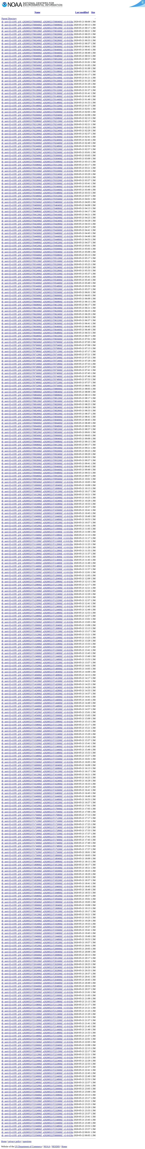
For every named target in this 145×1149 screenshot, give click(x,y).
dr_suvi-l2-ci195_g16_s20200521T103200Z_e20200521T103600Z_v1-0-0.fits (37, 510)
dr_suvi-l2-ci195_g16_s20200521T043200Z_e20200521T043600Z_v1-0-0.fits (37, 230)
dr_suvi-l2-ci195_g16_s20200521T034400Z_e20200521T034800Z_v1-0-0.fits (37, 193)
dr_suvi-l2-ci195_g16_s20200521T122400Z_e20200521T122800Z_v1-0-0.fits (37, 597)
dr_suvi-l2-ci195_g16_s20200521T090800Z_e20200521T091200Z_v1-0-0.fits (37, 445)
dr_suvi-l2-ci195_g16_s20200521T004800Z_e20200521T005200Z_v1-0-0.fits (37, 59)
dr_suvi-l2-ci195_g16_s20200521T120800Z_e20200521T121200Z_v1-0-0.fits (37, 585)
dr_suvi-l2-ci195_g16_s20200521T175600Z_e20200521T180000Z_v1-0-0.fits (37, 855)
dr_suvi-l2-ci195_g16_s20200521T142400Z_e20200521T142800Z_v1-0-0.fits (37, 690)
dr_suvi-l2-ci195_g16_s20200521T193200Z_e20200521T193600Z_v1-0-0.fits (37, 930)
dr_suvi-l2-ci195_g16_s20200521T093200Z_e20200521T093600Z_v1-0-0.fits (37, 463)
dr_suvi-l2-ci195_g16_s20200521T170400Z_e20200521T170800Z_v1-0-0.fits (37, 815)
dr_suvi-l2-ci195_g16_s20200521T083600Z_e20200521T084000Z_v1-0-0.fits (37, 420)
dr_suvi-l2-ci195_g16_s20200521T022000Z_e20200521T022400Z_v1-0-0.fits (37, 130)
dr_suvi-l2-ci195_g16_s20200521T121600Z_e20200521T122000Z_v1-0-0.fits (37, 591)
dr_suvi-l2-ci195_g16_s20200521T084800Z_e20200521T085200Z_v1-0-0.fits (37, 429)
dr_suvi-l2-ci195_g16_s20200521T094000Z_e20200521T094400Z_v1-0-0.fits (37, 469)
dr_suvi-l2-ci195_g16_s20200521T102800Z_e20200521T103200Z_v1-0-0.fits (37, 507)
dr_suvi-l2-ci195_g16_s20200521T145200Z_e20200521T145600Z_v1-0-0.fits (37, 712)
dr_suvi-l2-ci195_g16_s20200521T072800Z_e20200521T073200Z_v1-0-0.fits (37, 367)
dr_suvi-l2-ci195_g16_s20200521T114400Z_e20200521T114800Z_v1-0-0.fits (37, 566)
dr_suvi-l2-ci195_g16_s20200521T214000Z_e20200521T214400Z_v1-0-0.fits (37, 1029)
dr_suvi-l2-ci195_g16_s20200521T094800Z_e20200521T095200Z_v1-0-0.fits (37, 476)
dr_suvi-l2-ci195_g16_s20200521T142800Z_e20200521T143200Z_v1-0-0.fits (37, 693)
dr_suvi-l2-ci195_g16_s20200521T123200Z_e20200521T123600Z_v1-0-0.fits (37, 603)
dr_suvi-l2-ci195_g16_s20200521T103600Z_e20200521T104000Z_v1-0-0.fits (37, 513)
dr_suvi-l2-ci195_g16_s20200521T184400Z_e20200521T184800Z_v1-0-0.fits (37, 893)
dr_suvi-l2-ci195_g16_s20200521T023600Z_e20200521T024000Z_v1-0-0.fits (37, 140)
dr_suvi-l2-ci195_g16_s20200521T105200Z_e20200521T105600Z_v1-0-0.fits (37, 525)
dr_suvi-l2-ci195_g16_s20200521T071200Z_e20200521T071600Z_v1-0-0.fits (37, 354)
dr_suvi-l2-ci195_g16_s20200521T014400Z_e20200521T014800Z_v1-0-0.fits (37, 102)
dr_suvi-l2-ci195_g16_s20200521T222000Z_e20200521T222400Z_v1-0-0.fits (37, 1060)
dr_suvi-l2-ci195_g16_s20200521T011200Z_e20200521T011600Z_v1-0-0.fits (37, 77)
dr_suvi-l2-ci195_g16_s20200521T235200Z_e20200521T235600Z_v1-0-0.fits (37, 1132)
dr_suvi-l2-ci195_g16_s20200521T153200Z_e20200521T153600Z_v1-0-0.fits (37, 743)
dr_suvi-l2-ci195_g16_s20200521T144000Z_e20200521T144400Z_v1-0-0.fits (37, 703)
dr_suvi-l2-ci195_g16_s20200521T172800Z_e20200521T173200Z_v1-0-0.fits (37, 833)
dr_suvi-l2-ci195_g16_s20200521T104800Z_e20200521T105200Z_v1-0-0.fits (37, 522)
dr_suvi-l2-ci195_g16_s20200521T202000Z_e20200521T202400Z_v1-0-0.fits (37, 967)
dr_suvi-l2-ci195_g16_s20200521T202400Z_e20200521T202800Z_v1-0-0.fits (37, 970)
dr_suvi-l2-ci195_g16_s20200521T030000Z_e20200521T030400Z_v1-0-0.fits (37, 158)
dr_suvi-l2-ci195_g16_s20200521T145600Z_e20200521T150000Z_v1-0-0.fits (37, 715)
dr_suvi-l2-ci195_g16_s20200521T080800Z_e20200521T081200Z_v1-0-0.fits (37, 398)
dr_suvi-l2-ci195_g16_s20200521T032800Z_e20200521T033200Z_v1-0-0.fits (37, 180)
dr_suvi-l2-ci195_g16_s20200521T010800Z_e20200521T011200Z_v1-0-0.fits (37, 74)
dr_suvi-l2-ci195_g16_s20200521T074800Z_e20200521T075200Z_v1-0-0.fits (37, 382)
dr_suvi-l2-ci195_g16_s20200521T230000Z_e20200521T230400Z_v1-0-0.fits (37, 1092)
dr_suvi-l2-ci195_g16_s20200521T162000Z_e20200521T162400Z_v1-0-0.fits (37, 781)
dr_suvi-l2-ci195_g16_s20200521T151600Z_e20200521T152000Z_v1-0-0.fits (37, 731)
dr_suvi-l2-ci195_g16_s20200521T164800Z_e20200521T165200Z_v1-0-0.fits (37, 802)
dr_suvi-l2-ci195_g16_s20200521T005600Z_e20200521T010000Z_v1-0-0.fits (37, 65)
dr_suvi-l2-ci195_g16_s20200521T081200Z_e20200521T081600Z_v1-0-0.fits (37, 401)
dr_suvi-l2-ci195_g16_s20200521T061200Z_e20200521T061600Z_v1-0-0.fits (37, 308)
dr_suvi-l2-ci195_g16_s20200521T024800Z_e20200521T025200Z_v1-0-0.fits (37, 149)
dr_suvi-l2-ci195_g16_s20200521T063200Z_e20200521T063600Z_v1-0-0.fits (37, 323)
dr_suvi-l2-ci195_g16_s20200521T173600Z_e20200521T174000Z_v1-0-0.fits (37, 840)
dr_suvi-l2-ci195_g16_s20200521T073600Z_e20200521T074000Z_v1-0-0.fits (37, 373)
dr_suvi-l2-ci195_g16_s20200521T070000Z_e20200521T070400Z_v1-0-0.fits (37, 345)
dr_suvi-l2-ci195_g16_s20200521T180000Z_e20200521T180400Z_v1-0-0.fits (37, 858)
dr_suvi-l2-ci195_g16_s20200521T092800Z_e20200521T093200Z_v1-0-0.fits (37, 460)
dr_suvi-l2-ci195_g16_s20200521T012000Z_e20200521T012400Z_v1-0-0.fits (37, 84)
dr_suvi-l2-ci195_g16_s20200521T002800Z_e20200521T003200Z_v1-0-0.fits (37, 43)
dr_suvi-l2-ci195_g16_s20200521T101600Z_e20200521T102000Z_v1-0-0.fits (37, 497)
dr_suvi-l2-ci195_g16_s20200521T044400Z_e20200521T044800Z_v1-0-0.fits (37, 239)
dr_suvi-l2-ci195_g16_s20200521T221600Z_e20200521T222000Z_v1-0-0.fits (37, 1057)
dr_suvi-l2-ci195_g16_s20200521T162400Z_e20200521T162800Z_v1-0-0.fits (37, 784)
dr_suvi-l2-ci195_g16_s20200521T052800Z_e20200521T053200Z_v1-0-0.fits (37, 273)
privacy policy (14, 1141)
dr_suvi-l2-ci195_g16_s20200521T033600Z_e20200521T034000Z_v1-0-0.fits (37, 186)
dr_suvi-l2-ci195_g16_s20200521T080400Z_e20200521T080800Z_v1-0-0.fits (37, 395)
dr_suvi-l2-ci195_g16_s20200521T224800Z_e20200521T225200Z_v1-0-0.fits (37, 1082)
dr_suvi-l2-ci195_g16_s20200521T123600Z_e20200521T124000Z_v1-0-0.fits (37, 606)
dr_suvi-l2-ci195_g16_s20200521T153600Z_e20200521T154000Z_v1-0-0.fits (37, 746)
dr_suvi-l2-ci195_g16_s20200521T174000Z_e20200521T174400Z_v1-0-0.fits (37, 843)
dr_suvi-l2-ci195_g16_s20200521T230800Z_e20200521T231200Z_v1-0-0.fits (37, 1098)
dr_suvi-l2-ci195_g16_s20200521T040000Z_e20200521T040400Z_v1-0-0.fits (37, 205)
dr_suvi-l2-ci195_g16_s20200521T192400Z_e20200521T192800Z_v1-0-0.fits (37, 924)
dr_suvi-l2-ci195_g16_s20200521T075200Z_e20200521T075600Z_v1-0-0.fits (37, 385)
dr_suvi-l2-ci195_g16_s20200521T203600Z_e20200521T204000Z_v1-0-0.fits (37, 980)
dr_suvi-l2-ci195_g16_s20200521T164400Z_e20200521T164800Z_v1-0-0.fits (37, 799)
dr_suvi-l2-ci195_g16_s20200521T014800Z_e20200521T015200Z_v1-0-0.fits (37, 105)
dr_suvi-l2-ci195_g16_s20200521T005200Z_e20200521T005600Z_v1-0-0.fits (37, 62)
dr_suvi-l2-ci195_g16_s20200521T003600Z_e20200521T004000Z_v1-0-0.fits (37, 49)
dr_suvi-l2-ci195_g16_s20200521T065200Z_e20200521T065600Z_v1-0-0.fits (37, 339)
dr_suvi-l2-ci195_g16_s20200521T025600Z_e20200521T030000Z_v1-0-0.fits (37, 155)
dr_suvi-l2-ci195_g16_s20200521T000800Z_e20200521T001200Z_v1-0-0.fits (37, 28)
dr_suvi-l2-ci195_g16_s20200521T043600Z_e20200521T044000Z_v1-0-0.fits (37, 233)
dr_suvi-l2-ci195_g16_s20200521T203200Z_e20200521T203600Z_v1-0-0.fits (37, 977)
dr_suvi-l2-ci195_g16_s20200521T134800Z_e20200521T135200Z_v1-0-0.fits (37, 662)
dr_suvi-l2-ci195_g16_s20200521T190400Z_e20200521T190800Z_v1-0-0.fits (37, 908)
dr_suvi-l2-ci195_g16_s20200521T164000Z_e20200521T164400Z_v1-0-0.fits (37, 796)
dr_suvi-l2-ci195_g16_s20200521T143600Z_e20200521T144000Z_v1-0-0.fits (37, 700)
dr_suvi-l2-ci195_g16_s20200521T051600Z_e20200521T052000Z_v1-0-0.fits (37, 264)
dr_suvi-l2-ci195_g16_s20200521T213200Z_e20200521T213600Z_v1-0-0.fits (37, 1023)
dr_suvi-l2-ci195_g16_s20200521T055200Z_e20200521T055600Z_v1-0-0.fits (37, 292)
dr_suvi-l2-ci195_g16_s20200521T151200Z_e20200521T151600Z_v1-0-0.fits (37, 728)
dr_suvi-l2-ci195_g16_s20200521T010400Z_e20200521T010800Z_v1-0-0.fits (37, 71)
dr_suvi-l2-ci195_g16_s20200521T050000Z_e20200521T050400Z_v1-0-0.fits (37, 252)
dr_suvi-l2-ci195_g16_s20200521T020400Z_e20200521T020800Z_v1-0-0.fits (37, 118)
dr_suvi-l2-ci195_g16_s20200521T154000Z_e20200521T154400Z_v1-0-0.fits (37, 749)
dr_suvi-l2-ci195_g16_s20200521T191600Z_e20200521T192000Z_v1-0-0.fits (37, 917)
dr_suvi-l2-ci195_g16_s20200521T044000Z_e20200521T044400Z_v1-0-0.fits (37, 236)
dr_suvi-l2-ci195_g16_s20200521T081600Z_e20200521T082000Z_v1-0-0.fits (37, 404)
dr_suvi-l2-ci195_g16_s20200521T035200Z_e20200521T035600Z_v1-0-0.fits (37, 199)
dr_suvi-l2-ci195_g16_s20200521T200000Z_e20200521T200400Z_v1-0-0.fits (37, 952)
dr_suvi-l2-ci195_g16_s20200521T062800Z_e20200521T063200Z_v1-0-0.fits (37, 320)
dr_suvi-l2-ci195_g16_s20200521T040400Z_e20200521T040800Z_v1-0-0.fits (37, 208)
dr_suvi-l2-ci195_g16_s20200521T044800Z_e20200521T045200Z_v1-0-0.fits (37, 242)
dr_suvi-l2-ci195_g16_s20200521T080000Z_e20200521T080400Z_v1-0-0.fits (37, 392)
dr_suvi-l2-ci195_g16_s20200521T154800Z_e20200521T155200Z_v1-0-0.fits (37, 756)
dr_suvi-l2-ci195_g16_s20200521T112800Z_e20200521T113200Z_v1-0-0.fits (37, 553)
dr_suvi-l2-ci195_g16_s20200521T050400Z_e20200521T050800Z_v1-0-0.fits (37, 255)
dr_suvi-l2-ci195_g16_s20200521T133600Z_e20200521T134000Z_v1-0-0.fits (37, 653)
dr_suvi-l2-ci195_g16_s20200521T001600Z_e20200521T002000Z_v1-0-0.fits (37, 34)
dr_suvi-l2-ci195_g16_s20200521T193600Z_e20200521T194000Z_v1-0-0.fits (37, 933)
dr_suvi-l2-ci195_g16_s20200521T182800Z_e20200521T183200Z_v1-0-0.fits (37, 880)
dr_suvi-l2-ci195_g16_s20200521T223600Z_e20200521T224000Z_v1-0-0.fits (37, 1073)
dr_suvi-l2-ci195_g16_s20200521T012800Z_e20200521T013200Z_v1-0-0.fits (37, 90)
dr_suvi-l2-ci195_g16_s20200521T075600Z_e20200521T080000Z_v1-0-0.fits (37, 389)
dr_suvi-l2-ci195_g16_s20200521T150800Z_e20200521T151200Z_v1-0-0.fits (37, 725)
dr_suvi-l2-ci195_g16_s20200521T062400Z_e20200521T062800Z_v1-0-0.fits (37, 317)
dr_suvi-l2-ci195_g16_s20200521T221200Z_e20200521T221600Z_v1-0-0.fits (37, 1054)
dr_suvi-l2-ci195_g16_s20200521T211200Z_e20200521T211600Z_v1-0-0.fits (37, 1008)
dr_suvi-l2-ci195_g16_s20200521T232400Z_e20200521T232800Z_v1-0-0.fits (37, 1110)
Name (37, 12)
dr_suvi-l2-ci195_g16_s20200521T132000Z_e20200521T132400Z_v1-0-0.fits (37, 641)
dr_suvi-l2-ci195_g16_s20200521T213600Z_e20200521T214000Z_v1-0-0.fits (37, 1026)
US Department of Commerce (28, 1146)
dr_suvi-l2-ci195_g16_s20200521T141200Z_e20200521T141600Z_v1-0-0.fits (37, 681)
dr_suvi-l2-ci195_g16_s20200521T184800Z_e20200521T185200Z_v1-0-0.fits (37, 896)
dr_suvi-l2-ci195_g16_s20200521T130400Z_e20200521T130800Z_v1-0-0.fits (37, 628)
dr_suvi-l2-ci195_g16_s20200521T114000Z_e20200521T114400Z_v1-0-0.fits (37, 563)
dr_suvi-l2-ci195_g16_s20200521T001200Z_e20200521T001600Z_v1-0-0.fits (37, 31)
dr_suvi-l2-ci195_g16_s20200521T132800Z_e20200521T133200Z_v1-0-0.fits (37, 647)
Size (93, 12)
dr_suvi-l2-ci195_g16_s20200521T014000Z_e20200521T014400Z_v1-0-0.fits (37, 99)
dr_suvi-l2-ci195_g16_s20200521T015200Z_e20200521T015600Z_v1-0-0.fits (37, 109)
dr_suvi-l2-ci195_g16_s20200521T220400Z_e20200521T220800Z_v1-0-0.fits (37, 1048)
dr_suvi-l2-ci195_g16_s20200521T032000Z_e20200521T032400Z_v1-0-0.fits (37, 174)
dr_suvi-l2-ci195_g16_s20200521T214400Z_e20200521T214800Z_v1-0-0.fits (37, 1032)
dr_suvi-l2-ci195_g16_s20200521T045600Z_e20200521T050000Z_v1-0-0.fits (37, 249)
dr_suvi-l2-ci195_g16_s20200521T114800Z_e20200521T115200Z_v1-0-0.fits (37, 569)
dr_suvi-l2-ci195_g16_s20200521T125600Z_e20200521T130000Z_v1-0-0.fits (37, 622)
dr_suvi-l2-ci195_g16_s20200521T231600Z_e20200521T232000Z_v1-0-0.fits (37, 1104)
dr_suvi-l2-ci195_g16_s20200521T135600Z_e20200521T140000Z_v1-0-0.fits (37, 669)
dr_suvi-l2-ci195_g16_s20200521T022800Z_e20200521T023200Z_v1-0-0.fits (37, 133)
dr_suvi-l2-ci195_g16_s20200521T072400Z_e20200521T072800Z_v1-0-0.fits (37, 364)
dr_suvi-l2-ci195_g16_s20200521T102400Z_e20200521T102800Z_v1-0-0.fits (37, 504)
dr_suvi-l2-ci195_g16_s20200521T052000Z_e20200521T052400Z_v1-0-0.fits (37, 267)
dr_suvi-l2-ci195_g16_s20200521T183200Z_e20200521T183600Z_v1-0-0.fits (37, 883)
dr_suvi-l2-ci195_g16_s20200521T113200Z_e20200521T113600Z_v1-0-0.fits (37, 557)
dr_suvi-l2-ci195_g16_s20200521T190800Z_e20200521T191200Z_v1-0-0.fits (37, 911)
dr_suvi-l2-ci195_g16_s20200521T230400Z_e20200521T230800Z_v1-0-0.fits (37, 1095)
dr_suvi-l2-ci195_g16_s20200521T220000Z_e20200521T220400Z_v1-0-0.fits (37, 1045)
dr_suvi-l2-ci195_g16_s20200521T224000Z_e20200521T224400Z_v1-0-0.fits (37, 1076)
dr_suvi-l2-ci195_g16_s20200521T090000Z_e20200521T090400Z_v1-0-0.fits (37, 438)
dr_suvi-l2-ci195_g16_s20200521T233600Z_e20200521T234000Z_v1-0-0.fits (37, 1120)
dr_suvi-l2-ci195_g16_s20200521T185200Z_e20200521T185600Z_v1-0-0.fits (37, 899)
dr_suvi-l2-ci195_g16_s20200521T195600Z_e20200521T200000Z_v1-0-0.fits (37, 949)
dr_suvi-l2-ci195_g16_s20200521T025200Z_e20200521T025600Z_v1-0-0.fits (37, 152)
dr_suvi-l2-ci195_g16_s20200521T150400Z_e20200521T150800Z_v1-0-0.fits (37, 721)
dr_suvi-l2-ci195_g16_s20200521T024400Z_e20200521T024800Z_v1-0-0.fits (37, 146)
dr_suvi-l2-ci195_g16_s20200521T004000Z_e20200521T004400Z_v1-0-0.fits (37, 53)
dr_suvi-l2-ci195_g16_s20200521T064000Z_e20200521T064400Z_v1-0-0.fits (37, 329)
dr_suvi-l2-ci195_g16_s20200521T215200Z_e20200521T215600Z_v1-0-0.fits (37, 1039)
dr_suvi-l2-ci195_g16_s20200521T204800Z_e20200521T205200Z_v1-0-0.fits (37, 989)
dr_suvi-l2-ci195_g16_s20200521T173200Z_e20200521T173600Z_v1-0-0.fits (37, 837)
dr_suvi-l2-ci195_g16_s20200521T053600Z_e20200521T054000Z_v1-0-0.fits (37, 280)
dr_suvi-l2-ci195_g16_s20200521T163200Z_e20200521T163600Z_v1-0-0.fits (37, 790)
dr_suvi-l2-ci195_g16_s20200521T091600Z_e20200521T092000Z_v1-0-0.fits (37, 451)
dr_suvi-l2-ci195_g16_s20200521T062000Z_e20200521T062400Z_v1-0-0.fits (37, 314)
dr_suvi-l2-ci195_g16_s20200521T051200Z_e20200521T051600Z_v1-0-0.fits (37, 261)
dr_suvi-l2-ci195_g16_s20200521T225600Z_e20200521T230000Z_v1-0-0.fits (37, 1088)
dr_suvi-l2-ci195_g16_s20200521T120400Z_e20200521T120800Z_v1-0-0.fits (37, 581)
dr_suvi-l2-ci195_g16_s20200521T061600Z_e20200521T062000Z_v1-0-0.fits (37, 311)
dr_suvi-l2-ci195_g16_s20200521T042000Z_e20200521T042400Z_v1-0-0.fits (37, 221)
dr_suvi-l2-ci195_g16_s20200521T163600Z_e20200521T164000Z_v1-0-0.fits (37, 793)
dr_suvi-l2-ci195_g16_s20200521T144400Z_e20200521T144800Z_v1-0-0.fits (37, 706)
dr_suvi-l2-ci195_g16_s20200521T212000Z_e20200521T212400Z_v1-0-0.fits (37, 1014)
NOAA (47, 1146)
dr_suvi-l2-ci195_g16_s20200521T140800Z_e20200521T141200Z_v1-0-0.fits (37, 678)
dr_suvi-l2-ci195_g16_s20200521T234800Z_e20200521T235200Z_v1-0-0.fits (37, 1129)
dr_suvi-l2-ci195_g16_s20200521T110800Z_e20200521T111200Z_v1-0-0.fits (37, 538)
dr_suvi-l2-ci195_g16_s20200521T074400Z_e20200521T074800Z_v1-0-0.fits (37, 379)
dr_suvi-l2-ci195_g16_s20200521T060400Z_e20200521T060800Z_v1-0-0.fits (37, 301)
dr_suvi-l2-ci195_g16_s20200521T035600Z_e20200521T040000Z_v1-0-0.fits (37, 202)
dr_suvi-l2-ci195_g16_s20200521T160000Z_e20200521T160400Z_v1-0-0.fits (37, 765)
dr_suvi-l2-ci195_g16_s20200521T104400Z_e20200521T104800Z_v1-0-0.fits (37, 519)
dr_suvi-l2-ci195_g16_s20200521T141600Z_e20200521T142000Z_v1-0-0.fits (37, 684)
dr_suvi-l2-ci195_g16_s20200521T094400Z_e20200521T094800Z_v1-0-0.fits (37, 473)
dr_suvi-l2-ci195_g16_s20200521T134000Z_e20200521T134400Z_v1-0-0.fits (37, 656)
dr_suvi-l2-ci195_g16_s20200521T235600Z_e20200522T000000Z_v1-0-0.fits (37, 1135)
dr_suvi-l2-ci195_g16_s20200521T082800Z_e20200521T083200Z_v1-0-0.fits (37, 413)
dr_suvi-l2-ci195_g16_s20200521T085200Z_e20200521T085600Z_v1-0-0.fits (37, 432)
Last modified (82, 12)
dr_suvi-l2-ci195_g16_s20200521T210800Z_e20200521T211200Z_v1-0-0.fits (37, 1005)
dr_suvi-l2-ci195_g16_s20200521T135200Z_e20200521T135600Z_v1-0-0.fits (37, 665)
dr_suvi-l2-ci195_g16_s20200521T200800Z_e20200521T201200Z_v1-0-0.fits (37, 958)
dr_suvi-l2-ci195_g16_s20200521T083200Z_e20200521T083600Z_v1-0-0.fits (37, 417)
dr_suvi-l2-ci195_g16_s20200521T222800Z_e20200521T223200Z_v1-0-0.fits (37, 1067)
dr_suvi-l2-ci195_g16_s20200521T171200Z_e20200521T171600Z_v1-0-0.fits (37, 821)
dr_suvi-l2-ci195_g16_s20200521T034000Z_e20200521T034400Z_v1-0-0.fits (37, 189)
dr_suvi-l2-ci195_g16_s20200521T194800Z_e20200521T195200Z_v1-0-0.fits (37, 942)
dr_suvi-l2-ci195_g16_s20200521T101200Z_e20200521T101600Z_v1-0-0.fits (37, 494)
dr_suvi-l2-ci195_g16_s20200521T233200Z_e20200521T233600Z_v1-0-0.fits (37, 1116)
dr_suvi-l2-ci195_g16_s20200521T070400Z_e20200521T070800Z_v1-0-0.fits (37, 348)
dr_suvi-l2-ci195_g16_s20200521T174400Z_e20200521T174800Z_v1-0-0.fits (37, 846)
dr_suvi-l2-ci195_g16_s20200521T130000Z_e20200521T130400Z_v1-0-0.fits (37, 625)
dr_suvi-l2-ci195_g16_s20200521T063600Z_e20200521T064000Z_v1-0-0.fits (37, 326)
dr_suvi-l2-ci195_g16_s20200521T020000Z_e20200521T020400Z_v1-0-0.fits (37, 115)
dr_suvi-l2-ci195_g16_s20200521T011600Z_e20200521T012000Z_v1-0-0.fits (37, 81)
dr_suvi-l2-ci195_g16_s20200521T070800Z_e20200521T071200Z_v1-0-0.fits (37, 351)
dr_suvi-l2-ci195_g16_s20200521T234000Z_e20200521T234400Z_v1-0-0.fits (37, 1123)
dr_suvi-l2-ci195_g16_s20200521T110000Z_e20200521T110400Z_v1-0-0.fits (37, 532)
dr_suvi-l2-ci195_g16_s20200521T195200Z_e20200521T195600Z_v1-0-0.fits (37, 945)
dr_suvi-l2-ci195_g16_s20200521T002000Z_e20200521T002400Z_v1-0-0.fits (37, 37)
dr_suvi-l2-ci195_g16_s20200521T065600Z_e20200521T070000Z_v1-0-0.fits (37, 342)
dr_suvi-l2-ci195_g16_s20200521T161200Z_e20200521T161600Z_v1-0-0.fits (37, 774)
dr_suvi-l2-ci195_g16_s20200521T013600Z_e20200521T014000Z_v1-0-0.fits (37, 96)
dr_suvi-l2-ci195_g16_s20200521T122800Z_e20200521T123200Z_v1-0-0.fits (37, 600)
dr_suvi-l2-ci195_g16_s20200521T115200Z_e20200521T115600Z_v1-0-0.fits (37, 572)
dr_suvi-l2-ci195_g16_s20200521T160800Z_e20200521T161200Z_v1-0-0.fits (37, 771)
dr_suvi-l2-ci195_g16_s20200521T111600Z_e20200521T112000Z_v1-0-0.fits (37, 544)
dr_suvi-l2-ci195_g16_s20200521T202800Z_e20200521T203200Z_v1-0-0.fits (37, 973)
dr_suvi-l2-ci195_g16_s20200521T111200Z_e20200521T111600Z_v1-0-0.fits (37, 541)
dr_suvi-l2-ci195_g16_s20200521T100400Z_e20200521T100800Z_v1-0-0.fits (37, 488)
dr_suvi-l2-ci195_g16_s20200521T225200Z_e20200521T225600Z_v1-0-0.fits (37, 1085)
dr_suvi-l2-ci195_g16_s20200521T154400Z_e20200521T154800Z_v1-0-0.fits (37, 753)
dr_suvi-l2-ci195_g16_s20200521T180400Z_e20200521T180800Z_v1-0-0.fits (37, 861)
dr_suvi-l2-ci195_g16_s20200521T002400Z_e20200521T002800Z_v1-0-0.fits (37, 40)
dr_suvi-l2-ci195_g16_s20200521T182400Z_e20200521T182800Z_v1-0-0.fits (37, 877)
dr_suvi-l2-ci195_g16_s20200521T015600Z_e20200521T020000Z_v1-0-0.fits (37, 112)
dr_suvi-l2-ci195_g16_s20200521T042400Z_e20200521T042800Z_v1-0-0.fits (37, 224)
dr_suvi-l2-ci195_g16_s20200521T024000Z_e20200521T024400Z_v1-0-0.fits (37, 143)
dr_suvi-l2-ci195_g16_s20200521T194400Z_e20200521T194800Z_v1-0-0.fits (37, 939)
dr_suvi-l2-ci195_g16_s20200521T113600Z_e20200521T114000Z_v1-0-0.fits (37, 560)
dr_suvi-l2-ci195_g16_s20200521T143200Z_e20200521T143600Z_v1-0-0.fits (37, 697)
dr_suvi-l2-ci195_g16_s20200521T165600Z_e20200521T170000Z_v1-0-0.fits (37, 809)
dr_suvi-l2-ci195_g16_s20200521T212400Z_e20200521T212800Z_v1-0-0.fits (37, 1017)
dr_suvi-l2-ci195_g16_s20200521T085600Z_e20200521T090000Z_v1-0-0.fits (37, 435)
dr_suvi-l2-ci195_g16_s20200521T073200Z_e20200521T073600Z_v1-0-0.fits (37, 370)
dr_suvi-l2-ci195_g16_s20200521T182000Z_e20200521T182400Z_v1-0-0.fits (37, 874)
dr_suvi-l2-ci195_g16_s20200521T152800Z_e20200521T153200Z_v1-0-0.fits (37, 740)
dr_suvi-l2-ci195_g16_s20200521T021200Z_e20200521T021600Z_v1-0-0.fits (37, 124)
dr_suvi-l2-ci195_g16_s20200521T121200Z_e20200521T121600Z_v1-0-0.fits (37, 588)
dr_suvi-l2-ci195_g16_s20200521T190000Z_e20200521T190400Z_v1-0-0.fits (37, 905)
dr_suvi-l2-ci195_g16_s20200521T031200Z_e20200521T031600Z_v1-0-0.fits (37, 168)
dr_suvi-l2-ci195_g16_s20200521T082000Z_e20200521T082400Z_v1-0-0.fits (37, 407)
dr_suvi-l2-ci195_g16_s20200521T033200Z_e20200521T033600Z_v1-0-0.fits (37, 183)
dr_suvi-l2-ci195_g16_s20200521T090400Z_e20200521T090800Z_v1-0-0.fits (37, 441)
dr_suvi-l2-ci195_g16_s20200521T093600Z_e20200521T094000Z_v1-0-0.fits (37, 466)
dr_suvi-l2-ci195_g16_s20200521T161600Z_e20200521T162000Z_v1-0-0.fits (37, 777)
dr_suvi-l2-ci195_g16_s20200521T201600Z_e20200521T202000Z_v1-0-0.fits (37, 964)
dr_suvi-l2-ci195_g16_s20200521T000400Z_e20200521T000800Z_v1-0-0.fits (37, 25)
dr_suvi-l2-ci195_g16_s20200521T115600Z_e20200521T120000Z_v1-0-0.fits (37, 575)
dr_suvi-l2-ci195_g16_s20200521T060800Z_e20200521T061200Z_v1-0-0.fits (37, 305)
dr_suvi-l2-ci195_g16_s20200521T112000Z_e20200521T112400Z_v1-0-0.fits (37, 547)
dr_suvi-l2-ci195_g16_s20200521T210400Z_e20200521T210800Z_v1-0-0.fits (37, 1001)
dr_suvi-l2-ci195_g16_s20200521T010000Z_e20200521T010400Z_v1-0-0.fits (37, 68)
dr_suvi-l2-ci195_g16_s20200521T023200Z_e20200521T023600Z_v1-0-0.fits (37, 137)
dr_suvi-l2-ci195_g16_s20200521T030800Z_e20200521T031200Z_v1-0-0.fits (37, 165)
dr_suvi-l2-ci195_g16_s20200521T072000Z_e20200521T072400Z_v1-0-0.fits (37, 361)
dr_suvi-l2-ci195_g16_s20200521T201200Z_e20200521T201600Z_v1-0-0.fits (37, 961)
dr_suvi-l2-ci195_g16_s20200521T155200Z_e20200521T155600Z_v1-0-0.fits (37, 759)
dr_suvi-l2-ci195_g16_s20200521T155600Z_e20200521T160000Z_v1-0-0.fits (37, 762)
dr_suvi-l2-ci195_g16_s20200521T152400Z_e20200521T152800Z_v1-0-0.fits (37, 737)
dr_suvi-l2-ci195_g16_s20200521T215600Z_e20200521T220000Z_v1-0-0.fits (37, 1042)
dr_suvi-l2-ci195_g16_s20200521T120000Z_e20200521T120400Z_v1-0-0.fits (37, 578)
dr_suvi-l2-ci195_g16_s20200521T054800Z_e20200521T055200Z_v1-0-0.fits (37, 289)
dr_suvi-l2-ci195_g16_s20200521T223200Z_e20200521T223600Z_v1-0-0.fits (37, 1070)
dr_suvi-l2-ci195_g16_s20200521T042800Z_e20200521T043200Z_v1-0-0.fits (37, 227)
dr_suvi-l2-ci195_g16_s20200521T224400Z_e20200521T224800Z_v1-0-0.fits (37, 1079)
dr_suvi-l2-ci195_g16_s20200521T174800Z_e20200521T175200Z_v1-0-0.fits (37, 849)
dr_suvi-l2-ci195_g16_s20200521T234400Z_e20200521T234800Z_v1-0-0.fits (37, 1126)
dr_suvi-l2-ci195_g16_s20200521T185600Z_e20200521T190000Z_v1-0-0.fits (37, 902)
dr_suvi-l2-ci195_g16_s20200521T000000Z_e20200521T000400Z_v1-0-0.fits (37, 22)
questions (27, 1141)
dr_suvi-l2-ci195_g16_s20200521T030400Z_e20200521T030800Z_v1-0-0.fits (37, 161)
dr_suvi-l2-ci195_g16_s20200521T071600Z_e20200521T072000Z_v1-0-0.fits (37, 357)
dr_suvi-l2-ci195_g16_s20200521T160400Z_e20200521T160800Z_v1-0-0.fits (37, 768)
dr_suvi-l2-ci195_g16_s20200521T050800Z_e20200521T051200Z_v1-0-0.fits (37, 258)
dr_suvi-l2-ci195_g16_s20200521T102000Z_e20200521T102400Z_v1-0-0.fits (37, 501)
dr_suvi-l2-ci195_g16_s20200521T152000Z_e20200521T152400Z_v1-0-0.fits (37, 734)
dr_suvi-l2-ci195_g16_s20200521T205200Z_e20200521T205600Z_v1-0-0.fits (37, 992)
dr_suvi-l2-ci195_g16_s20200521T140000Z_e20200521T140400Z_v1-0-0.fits (37, 672)
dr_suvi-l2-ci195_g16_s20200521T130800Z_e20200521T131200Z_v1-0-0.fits (37, 631)
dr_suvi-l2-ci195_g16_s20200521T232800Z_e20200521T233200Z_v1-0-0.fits (37, 1113)
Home (4, 1141)
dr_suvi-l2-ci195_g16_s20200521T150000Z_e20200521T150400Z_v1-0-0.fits (37, 718)
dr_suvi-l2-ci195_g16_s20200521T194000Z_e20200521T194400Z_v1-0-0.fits (37, 936)
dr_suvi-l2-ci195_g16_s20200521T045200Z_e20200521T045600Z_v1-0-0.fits (37, 245)
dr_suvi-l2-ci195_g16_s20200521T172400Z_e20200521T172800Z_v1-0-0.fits (37, 830)
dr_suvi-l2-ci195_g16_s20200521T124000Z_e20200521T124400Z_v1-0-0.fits (37, 609)
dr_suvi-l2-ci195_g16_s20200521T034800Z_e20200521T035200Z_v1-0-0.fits (37, 196)
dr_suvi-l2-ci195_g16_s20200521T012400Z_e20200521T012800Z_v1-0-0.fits (37, 87)
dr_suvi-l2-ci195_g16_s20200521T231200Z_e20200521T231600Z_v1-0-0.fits (37, 1101)
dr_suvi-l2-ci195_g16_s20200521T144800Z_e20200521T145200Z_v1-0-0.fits (37, 709)
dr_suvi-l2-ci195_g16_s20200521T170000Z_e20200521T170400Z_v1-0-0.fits (37, 812)
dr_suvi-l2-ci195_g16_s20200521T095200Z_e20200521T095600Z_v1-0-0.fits (37, 479)
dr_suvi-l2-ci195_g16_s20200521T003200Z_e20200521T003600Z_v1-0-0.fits (37, 46)
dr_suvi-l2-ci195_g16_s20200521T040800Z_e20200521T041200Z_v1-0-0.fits (37, 211)
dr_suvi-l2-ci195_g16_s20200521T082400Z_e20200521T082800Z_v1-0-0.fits (37, 410)
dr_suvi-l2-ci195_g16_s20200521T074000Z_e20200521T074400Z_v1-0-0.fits (37, 376)
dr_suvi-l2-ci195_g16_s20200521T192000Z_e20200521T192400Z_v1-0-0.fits (37, 921)
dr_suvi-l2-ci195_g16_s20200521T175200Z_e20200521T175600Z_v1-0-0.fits (37, 852)
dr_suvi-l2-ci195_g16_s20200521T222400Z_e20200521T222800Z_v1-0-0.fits (37, 1064)
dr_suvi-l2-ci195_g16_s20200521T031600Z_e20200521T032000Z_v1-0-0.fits (37, 171)
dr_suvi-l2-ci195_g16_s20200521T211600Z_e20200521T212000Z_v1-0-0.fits (37, 1011)
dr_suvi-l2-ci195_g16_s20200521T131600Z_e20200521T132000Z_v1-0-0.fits (37, 637)
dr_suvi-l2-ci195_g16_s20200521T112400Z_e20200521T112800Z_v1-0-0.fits (37, 550)
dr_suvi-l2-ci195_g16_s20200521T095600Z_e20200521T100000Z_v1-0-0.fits (37, 482)
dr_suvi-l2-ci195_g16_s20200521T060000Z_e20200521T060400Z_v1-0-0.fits (37, 298)
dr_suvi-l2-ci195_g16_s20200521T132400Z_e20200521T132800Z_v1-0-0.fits (37, 644)
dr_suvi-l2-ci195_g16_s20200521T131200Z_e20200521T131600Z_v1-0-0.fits (37, 634)
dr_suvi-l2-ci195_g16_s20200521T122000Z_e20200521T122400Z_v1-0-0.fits (37, 594)
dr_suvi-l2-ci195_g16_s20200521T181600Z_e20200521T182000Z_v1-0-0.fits (37, 871)
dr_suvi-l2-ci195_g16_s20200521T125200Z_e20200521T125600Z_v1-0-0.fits (37, 619)
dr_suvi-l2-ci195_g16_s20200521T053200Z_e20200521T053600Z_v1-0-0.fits (37, 277)
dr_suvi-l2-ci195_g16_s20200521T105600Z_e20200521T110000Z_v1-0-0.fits (37, 529)
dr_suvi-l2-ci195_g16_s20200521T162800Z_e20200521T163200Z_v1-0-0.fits (37, 787)
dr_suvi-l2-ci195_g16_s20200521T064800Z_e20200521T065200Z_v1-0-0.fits (37, 336)
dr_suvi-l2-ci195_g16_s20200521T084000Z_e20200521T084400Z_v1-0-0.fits (37, 423)
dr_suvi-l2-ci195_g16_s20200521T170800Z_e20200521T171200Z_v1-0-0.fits (37, 818)
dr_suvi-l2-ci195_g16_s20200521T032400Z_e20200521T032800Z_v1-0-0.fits (37, 177)
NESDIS (56, 1146)
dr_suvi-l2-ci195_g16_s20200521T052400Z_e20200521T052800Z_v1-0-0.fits (37, 270)
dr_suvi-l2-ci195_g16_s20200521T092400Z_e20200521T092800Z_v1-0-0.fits (37, 457)
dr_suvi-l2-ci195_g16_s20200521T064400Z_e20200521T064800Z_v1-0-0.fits (37, 333)
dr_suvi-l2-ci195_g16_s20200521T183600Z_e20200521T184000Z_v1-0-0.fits (37, 886)
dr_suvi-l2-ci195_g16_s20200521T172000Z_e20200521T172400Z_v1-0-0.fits (37, 827)
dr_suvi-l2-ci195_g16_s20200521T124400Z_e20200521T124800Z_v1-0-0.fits (37, 613)
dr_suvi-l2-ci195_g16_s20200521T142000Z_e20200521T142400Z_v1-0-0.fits (37, 687)
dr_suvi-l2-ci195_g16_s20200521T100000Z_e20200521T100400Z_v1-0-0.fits (37, 485)
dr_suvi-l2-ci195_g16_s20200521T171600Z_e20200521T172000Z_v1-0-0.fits (37, 824)
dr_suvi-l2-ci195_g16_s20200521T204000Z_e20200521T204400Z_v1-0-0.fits (37, 983)
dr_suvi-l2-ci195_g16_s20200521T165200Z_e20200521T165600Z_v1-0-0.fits (37, 805)
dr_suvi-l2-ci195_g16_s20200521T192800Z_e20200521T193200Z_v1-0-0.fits (37, 927)
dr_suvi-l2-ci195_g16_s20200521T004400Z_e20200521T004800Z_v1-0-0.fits (37, 56)
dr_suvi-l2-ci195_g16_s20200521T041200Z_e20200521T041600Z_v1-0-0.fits (37, 214)
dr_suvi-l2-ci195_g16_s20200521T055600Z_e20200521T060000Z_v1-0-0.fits (37, 295)
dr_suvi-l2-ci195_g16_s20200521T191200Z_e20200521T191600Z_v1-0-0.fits (37, 914)
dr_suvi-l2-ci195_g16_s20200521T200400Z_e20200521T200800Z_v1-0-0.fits (37, 955)
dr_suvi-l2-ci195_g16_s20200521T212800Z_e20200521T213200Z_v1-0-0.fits (37, 1020)
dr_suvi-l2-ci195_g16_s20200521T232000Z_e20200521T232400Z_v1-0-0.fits (37, 1107)
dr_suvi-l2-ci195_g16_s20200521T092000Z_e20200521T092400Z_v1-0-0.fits (37, 454)
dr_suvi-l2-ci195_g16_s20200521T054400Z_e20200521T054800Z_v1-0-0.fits (37, 286)
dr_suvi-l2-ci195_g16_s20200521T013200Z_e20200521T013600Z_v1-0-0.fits (37, 93)
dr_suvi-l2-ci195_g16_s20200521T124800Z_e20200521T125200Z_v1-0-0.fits (37, 616)
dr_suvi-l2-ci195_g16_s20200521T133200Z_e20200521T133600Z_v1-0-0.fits (37, 650)
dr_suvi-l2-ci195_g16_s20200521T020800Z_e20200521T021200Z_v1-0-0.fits (37, 121)
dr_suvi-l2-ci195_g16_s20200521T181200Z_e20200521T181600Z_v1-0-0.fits (37, 868)
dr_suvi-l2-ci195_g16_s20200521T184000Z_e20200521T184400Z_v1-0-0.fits (37, 889)
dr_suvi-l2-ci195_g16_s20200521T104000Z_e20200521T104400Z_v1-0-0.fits (37, 516)
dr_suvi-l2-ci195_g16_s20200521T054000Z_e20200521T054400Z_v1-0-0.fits (37, 283)
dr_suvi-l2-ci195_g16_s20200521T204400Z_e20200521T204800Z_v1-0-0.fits (37, 986)
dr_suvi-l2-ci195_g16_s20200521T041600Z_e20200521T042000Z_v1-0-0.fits (37, 217)
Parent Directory (9, 18)
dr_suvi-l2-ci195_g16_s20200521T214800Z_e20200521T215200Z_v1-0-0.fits (37, 1036)
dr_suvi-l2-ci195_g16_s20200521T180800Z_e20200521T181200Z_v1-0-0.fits (37, 865)
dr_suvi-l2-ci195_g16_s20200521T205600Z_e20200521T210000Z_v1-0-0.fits (37, 995)
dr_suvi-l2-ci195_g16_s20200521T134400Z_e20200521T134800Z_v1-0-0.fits (37, 659)
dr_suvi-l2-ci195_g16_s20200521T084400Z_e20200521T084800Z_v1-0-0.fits (37, 426)
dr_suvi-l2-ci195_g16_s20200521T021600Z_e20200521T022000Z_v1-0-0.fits (37, 127)
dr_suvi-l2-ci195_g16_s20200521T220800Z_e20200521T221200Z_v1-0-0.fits (37, 1051)
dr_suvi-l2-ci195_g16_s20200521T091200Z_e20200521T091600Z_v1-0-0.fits (37, 448)
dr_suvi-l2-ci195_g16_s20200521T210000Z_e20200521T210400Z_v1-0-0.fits (37, 998)
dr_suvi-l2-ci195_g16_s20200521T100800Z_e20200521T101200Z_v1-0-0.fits (37, 491)
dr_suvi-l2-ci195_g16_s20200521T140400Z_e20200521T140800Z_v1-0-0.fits (37, 675)
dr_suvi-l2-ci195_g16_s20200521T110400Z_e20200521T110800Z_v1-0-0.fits (37, 535)
